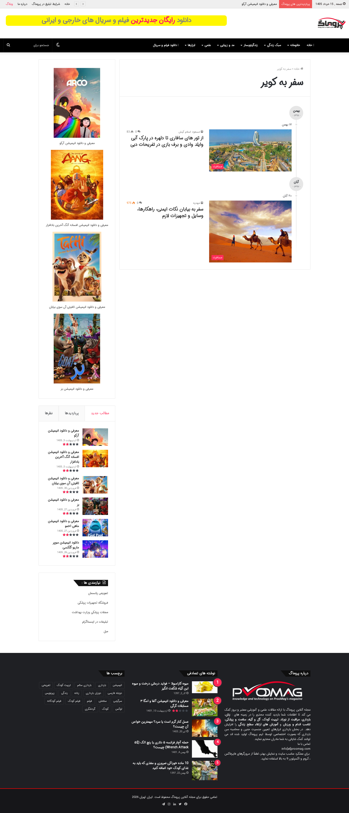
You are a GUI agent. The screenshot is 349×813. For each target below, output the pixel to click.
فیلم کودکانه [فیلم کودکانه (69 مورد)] (54, 701)
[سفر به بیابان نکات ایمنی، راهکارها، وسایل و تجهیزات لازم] (250, 231)
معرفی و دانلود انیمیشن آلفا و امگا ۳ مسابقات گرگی (164, 704)
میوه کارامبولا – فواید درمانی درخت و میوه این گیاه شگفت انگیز (160, 686)
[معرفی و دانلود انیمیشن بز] (77, 382)
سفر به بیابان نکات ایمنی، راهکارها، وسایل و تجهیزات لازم (170, 212)
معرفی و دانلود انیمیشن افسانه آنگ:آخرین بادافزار (77, 225)
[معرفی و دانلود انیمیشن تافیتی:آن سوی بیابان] (77, 300)
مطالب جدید (100, 413)
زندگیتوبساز (251, 45)
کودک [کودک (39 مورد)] (105, 709)
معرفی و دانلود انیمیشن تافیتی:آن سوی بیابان (77, 307)
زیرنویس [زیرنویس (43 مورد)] (50, 693)
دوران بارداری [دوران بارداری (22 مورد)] (93, 693)
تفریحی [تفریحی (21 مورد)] (46, 685)
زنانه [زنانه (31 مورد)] (76, 693)
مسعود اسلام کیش (189, 132)
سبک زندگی (274, 45)
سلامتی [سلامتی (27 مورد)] (103, 701)
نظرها (49, 413)
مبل (106, 631)
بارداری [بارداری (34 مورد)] (102, 685)
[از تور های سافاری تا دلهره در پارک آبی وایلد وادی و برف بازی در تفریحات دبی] (250, 150)
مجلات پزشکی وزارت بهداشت (90, 612)
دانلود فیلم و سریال (166, 45)
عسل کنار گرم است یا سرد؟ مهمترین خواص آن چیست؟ (160, 724)
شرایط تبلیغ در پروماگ (46, 4)
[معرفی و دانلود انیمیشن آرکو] (77, 136)
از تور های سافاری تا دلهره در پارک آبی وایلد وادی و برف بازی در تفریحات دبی (166, 141)
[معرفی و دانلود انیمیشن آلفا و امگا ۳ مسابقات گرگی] (204, 707)
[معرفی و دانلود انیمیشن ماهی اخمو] (95, 527)
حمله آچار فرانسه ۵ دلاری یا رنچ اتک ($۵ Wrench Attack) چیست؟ (161, 745)
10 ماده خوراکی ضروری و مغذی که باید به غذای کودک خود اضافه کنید (160, 766)
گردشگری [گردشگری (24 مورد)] (90, 709)
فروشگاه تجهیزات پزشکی (93, 602)
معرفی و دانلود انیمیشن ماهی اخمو (63, 524)
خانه (67, 4)
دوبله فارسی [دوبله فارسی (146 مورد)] (115, 693)
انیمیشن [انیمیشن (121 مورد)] (117, 685)
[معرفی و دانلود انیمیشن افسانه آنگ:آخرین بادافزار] (77, 218)
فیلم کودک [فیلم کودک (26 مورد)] (74, 701)
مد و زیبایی (227, 45)
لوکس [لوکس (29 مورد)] (118, 709)
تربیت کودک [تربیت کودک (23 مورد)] (64, 685)
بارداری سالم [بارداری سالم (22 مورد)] (84, 685)
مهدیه (196, 203)
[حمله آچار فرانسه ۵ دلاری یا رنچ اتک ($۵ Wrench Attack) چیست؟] (204, 749)
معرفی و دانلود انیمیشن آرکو (259, 4)
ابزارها (191, 45)
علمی (207, 45)
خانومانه (295, 45)
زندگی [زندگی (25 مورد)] (64, 693)
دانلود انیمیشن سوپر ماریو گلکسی (66, 545)
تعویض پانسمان (98, 593)
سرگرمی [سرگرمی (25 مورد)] (117, 701)
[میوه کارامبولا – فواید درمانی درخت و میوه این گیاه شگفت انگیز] (204, 687)
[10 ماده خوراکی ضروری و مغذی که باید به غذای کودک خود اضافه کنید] (204, 770)
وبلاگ (9, 4)
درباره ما (22, 4)
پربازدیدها (72, 413)
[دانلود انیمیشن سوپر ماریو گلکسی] (95, 549)
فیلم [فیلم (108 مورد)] (89, 701)
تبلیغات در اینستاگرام (95, 621)
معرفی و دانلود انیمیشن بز (77, 388)
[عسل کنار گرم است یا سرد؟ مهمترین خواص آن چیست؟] (204, 728)
